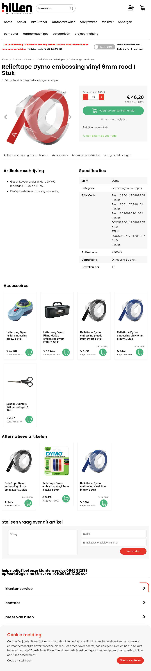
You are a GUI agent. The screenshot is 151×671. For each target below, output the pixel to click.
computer (11, 34)
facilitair (108, 22)
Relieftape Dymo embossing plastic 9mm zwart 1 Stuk (91, 335)
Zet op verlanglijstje (113, 119)
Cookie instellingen (19, 660)
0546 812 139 (55, 49)
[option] (38, 116)
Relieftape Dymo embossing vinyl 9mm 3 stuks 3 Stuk (55, 486)
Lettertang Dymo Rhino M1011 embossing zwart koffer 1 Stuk (53, 337)
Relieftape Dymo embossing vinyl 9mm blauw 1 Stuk (130, 335)
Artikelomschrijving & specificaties (26, 155)
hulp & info (123, 49)
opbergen (125, 22)
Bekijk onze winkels (95, 127)
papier (21, 22)
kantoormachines (35, 34)
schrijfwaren (88, 22)
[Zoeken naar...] (71, 8)
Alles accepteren (130, 660)
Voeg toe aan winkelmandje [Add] (113, 111)
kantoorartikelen (63, 22)
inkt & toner (39, 22)
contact (138, 49)
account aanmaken (128, 44)
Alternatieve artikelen (86, 155)
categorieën (61, 34)
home (8, 22)
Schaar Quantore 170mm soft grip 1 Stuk (17, 407)
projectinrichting (87, 34)
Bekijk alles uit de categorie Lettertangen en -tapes (30, 80)
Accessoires (60, 155)
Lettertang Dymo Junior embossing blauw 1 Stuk (16, 335)
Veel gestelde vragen (117, 155)
